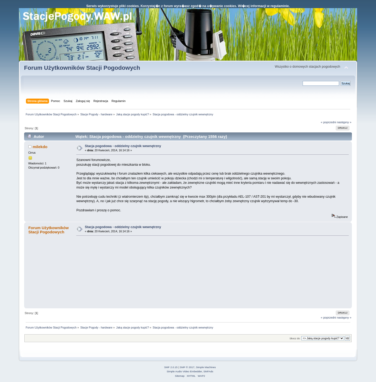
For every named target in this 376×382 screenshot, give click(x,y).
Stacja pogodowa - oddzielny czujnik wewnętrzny (123, 146)
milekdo (39, 146)
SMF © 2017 (187, 367)
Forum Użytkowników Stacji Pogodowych (82, 67)
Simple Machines (206, 367)
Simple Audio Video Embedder (184, 371)
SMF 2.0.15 (171, 367)
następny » (344, 122)
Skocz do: (295, 338)
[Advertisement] (115, 271)
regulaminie (279, 6)
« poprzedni (328, 122)
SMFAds (208, 371)
